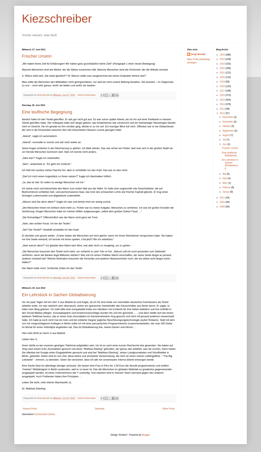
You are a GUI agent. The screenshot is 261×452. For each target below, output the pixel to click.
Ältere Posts (168, 408)
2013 (222, 108)
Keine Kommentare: (87, 95)
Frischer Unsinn (37, 56)
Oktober (226, 126)
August (226, 135)
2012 (222, 113)
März (225, 183)
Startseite (100, 408)
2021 (222, 72)
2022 (222, 68)
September (228, 130)
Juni (224, 144)
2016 (222, 95)
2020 (222, 77)
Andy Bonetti (198, 54)
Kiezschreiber (57, 18)
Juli (224, 139)
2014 (222, 104)
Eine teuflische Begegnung (47, 112)
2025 (222, 54)
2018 (222, 86)
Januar (226, 191)
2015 (222, 99)
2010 (222, 202)
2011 (222, 197)
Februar (226, 187)
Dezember (228, 117)
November (228, 121)
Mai (224, 174)
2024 (222, 59)
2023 (222, 63)
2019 (222, 81)
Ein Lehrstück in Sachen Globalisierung (59, 294)
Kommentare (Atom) (44, 414)
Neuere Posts (30, 408)
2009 (222, 206)
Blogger (146, 435)
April (225, 178)
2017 (222, 90)
